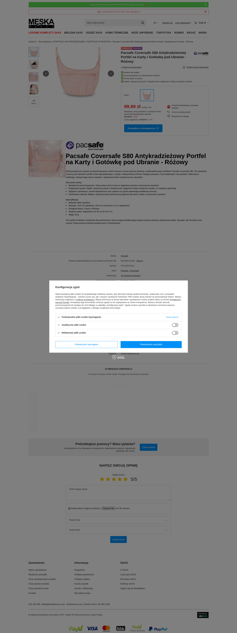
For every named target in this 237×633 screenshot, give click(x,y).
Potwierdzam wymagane (86, 344)
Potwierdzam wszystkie (151, 344)
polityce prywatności (85, 299)
